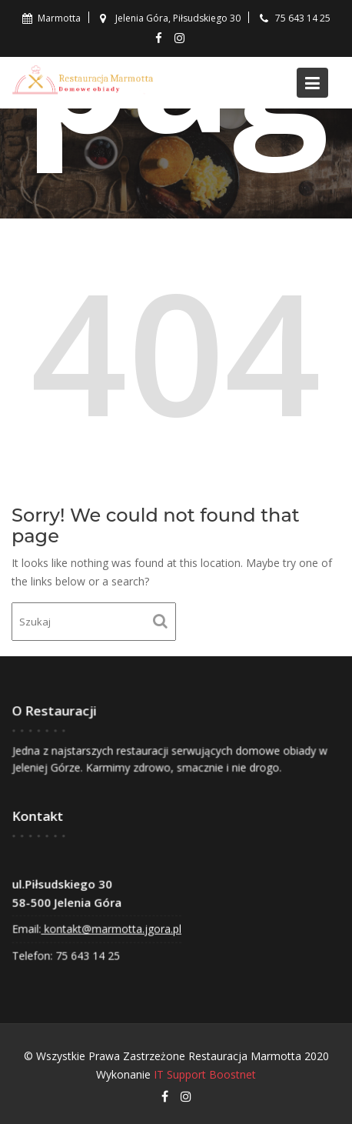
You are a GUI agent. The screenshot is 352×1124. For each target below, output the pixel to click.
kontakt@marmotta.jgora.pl (112, 927)
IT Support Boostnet (205, 1074)
